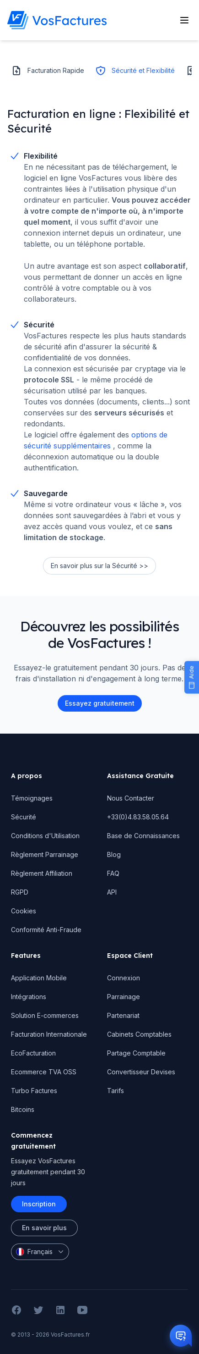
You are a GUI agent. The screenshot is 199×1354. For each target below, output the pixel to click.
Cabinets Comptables (139, 1034)
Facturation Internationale (49, 1034)
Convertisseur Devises (141, 1072)
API (112, 892)
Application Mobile (39, 978)
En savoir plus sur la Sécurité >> (99, 565)
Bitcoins (22, 1109)
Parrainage (123, 996)
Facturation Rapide (47, 70)
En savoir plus (44, 1228)
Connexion (123, 978)
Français (40, 1251)
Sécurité (23, 817)
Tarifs (115, 1090)
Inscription (39, 1204)
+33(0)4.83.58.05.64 (138, 817)
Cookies (23, 911)
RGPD (19, 892)
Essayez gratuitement (99, 703)
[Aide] (191, 677)
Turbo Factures (34, 1090)
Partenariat (123, 1015)
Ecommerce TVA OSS (43, 1072)
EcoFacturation (33, 1053)
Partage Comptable (136, 1053)
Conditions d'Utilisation (45, 836)
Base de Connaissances (143, 836)
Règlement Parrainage (44, 854)
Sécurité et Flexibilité (135, 70)
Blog (114, 854)
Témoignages (32, 798)
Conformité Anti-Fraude (46, 930)
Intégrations (28, 996)
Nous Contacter (130, 798)
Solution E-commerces (45, 1015)
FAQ (113, 873)
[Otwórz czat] (181, 1336)
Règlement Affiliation (41, 873)
